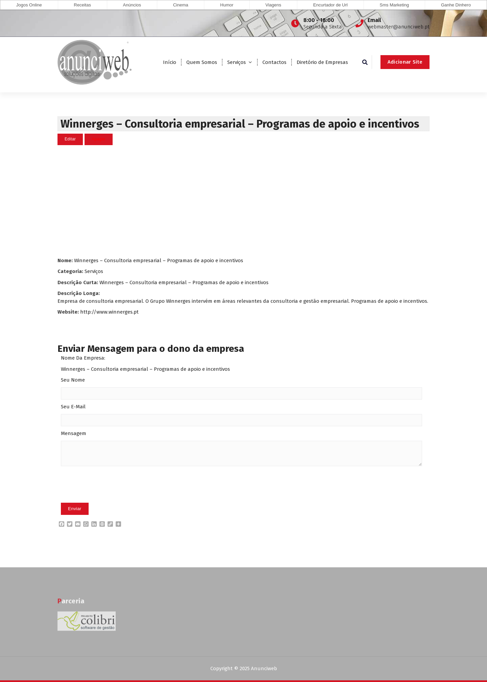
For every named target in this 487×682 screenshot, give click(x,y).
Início (169, 62)
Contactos (274, 62)
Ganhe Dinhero (456, 4)
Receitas (82, 4)
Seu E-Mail (73, 407)
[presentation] (112, 494)
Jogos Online (29, 4)
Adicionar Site (405, 62)
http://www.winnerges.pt (109, 312)
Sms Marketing (394, 4)
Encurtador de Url (330, 4)
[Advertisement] (243, 200)
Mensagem (73, 433)
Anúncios (132, 4)
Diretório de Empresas (322, 62)
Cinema (180, 4)
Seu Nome (73, 380)
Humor (226, 4)
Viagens (273, 4)
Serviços (236, 62)
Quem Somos (201, 62)
